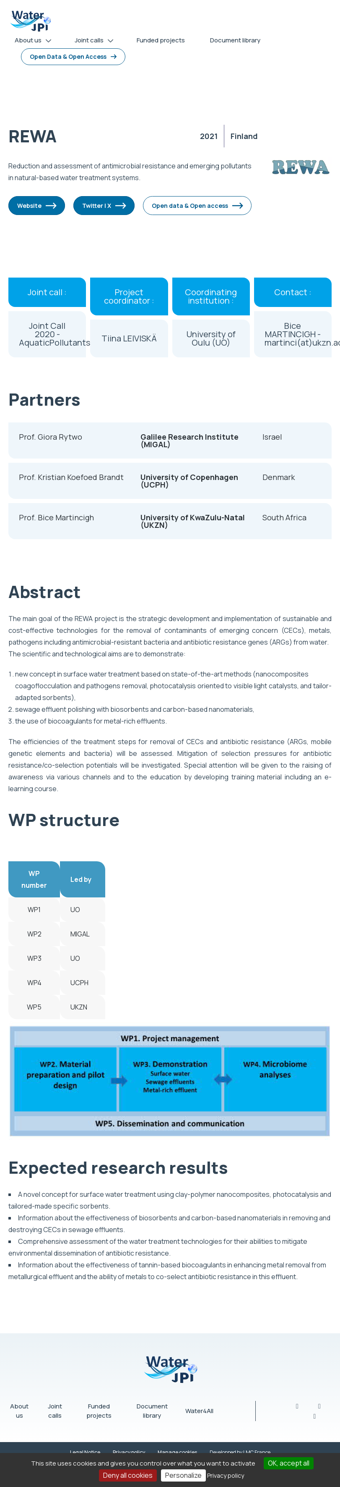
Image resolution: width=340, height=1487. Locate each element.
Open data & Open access (190, 206)
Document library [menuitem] (235, 40)
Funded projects (99, 1411)
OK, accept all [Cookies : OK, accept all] (288, 1463)
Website (29, 206)
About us (19, 1411)
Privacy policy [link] (225, 1475)
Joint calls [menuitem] (91, 42)
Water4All (199, 1410)
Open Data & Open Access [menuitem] (68, 56)
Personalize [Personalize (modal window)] (183, 1475)
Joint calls (55, 1411)
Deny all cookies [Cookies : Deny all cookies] (128, 1475)
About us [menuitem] (30, 42)
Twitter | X (96, 206)
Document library (152, 1411)
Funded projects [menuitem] (161, 40)
